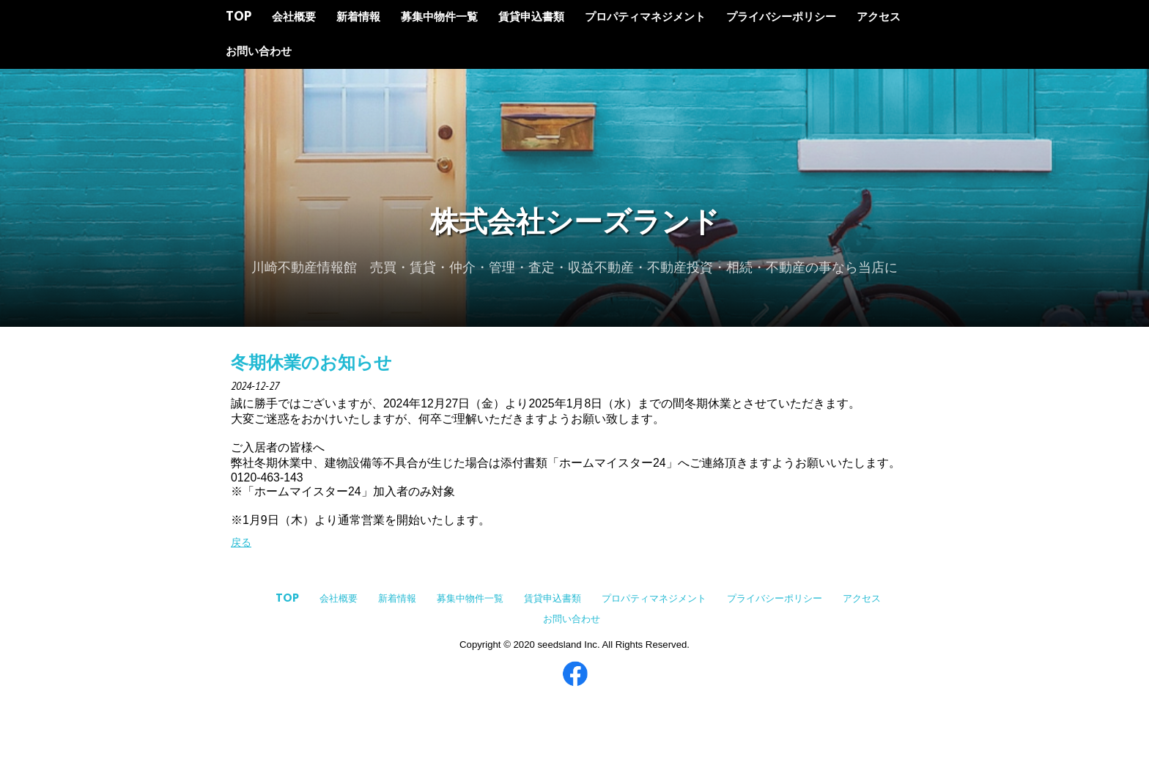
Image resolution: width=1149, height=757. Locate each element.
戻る (241, 542)
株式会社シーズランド (575, 224)
